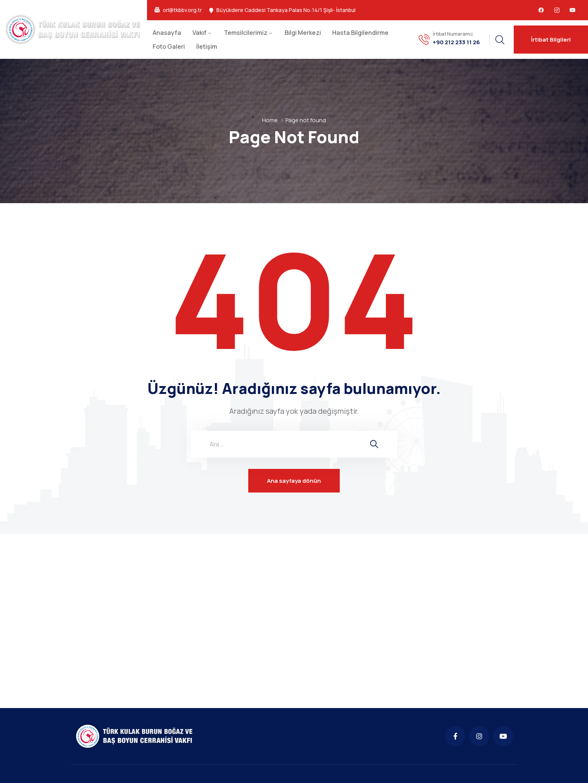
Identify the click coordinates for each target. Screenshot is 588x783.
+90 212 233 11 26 (456, 42)
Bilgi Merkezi (303, 32)
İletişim (206, 46)
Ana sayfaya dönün (294, 481)
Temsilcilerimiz (245, 32)
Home (270, 120)
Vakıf (199, 32)
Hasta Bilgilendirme (360, 32)
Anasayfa (167, 32)
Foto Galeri (169, 46)
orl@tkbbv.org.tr (182, 10)
